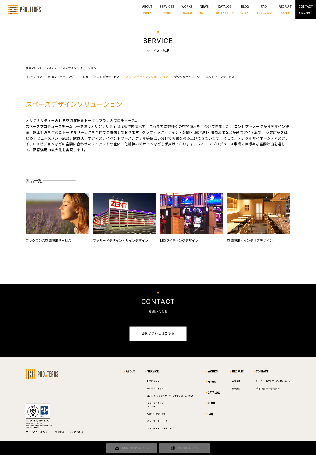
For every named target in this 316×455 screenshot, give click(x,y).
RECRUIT (285, 10)
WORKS (187, 10)
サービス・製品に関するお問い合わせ (273, 382)
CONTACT (306, 10)
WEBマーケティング (61, 76)
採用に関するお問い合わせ (268, 390)
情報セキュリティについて (69, 433)
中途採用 (236, 382)
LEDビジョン (34, 76)
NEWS (204, 10)
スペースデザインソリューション (147, 76)
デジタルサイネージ (187, 76)
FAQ (264, 10)
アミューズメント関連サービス (100, 76)
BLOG (245, 10)
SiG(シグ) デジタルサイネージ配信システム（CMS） (171, 397)
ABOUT (147, 10)
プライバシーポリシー (38, 433)
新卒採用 (236, 390)
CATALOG (225, 10)
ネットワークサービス (220, 76)
